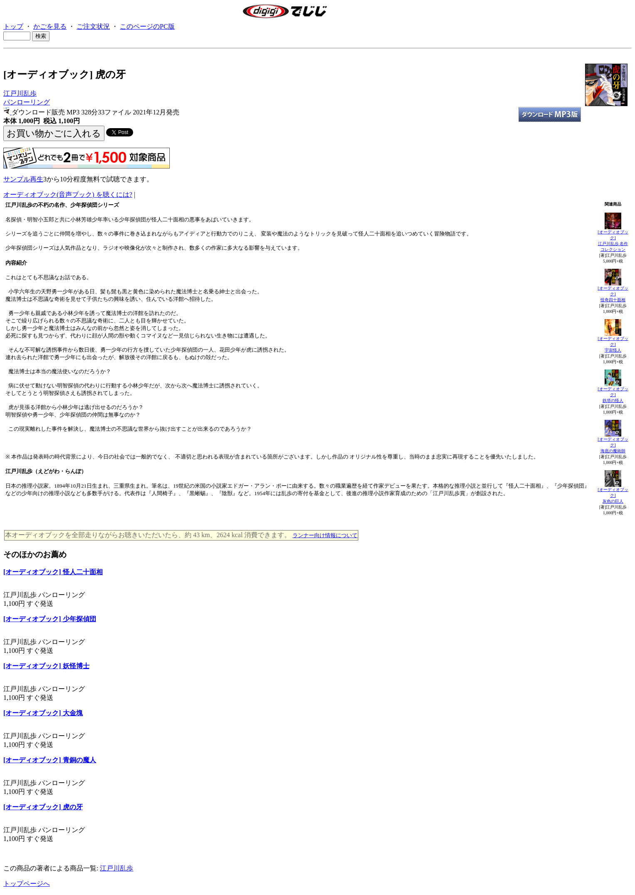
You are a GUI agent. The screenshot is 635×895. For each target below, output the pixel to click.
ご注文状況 (93, 26)
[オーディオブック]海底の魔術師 (613, 445)
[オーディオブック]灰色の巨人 (613, 495)
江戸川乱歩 (20, 93)
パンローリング (26, 102)
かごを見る (50, 26)
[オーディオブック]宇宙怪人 (613, 344)
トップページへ (26, 883)
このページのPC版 (147, 26)
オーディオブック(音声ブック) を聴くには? (67, 194)
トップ (13, 26)
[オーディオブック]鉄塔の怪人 (613, 395)
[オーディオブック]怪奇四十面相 (613, 294)
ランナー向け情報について (325, 535)
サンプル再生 (23, 179)
